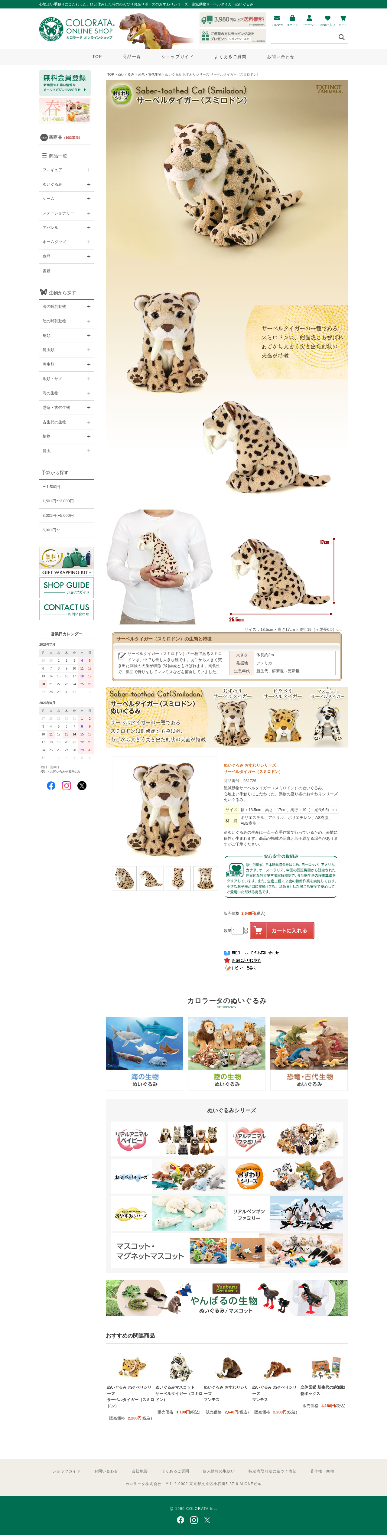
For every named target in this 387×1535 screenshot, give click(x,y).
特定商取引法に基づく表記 (273, 1471)
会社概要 (140, 1471)
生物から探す (62, 292)
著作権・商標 (322, 1471)
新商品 (65, 137)
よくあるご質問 (230, 56)
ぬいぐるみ (126, 74)
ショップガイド (177, 56)
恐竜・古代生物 (149, 74)
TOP (97, 56)
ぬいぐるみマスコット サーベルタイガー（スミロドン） (179, 1393)
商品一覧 (131, 56)
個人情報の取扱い (219, 1471)
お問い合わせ (281, 56)
